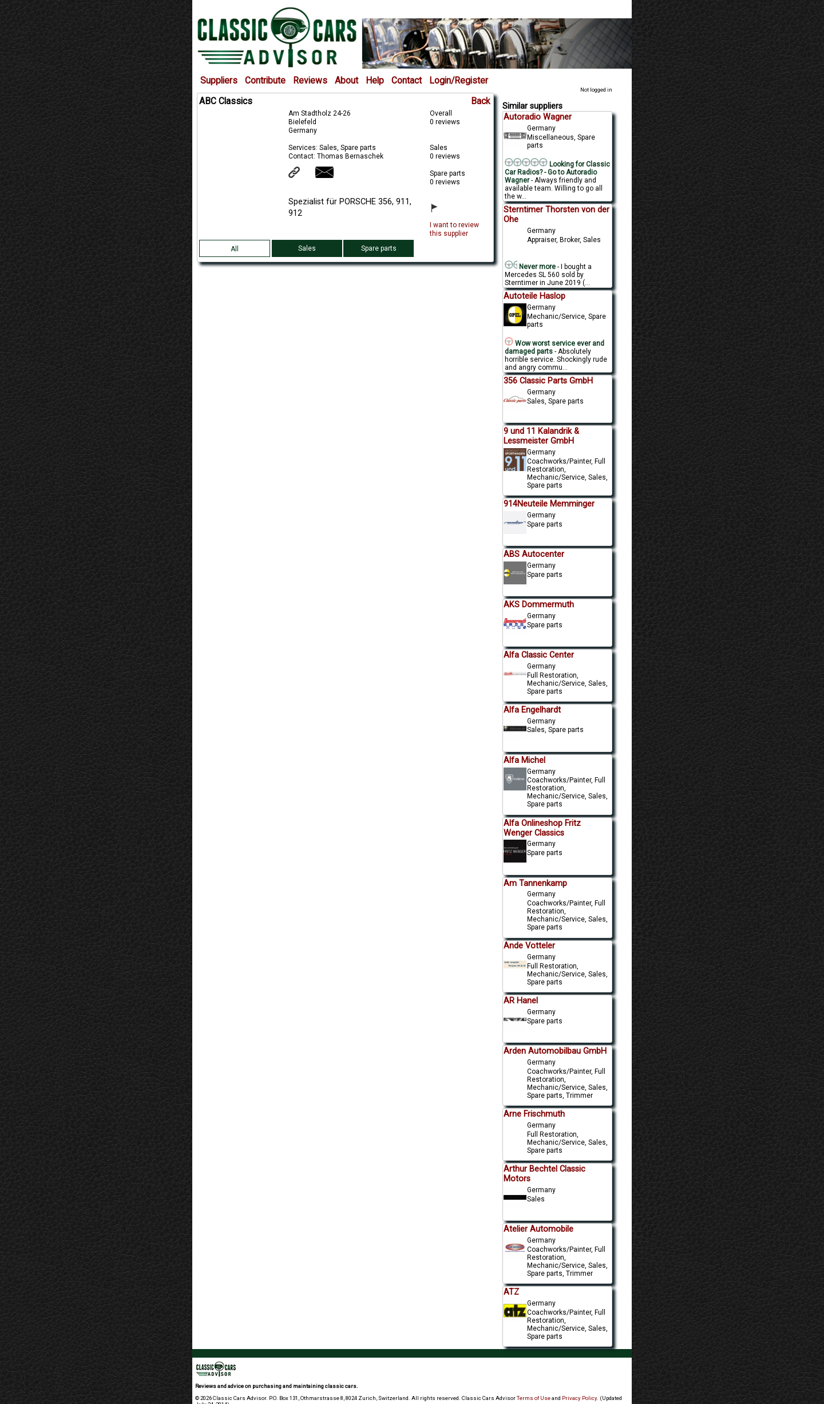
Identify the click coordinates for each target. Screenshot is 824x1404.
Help (375, 81)
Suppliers (218, 81)
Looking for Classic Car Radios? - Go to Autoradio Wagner (557, 172)
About (346, 81)
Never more (530, 267)
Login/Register (458, 81)
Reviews (310, 81)
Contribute (265, 81)
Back (480, 101)
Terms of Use (533, 1398)
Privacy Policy (579, 1398)
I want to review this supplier (454, 229)
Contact (406, 81)
